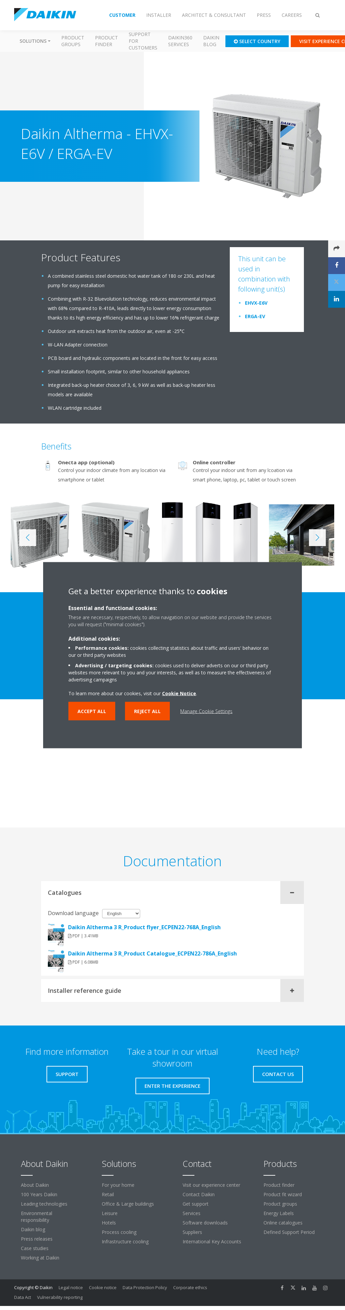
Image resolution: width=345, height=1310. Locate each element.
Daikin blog (211, 40)
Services (191, 1213)
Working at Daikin (40, 1257)
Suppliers (192, 1232)
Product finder (106, 40)
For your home (118, 1185)
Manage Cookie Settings (206, 711)
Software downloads (205, 1222)
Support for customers (143, 41)
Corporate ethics (190, 1287)
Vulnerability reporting (60, 1297)
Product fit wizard (282, 1194)
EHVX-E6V (256, 303)
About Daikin (35, 1185)
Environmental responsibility (36, 1216)
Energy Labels (278, 1213)
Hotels (109, 1222)
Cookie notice (103, 1287)
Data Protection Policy (145, 1287)
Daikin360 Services (180, 40)
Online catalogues (283, 1222)
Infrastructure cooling (125, 1241)
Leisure (110, 1213)
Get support (196, 1204)
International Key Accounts (212, 1241)
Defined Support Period (289, 1232)
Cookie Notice (179, 693)
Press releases (37, 1239)
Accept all (91, 711)
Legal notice (71, 1287)
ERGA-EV (255, 316)
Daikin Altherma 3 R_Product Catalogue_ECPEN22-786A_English (152, 953)
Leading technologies (44, 1204)
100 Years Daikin (39, 1194)
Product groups (72, 40)
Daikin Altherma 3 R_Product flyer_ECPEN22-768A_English (144, 927)
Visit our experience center (211, 1185)
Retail (108, 1194)
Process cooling (119, 1232)
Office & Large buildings (128, 1204)
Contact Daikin (199, 1194)
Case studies (35, 1248)
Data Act (22, 1297)
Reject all (147, 711)
